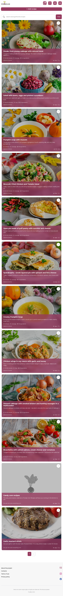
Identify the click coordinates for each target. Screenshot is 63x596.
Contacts (4, 571)
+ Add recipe (31, 9)
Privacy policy (5, 577)
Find (58, 16)
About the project (6, 568)
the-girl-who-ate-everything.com (12, 503)
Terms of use (5, 574)
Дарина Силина (7, 60)
